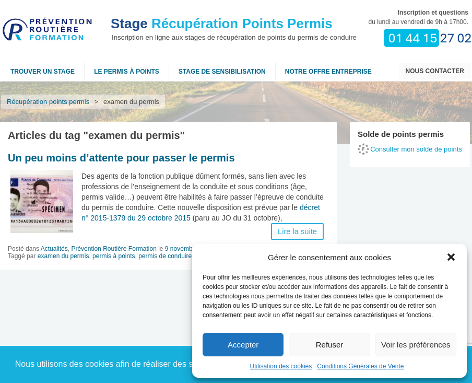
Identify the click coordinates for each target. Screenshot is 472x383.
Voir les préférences (416, 344)
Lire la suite (297, 231)
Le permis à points (126, 71)
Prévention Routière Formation (113, 248)
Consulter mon (416, 149)
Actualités (54, 248)
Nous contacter (435, 71)
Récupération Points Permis (222, 23)
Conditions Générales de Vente (360, 366)
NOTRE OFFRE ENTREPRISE (328, 71)
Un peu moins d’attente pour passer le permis (121, 158)
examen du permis (63, 256)
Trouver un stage (42, 71)
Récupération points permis (48, 102)
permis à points (113, 256)
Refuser (330, 344)
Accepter (243, 344)
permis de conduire (165, 256)
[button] (451, 257)
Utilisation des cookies (281, 366)
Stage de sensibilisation (222, 71)
